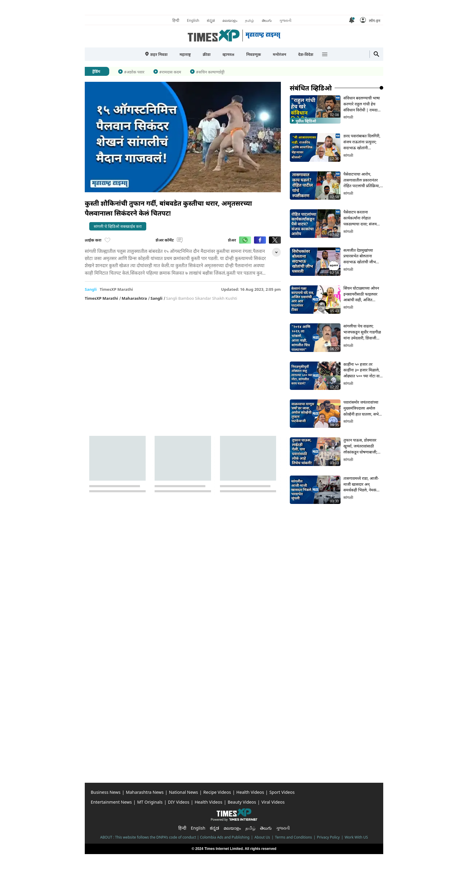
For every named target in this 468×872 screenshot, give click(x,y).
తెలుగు (267, 20)
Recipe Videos (217, 792)
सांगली (348, 117)
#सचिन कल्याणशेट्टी (210, 72)
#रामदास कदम (170, 72)
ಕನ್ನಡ (211, 20)
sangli (91, 289)
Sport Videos (282, 792)
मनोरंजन (279, 54)
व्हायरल (228, 54)
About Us (262, 837)
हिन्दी (175, 20)
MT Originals (149, 802)
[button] (370, 20)
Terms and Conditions (293, 837)
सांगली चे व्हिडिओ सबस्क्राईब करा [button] (118, 226)
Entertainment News (111, 802)
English (193, 20)
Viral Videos (273, 802)
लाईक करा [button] (97, 240)
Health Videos (250, 792)
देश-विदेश (305, 54)
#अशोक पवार (134, 72)
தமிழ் (249, 20)
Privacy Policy (328, 837)
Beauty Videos (242, 802)
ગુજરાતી (285, 20)
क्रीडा (206, 54)
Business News (106, 792)
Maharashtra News (145, 792)
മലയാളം (229, 20)
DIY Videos (179, 802)
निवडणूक (253, 54)
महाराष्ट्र (185, 54)
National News (183, 792)
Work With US (356, 837)
